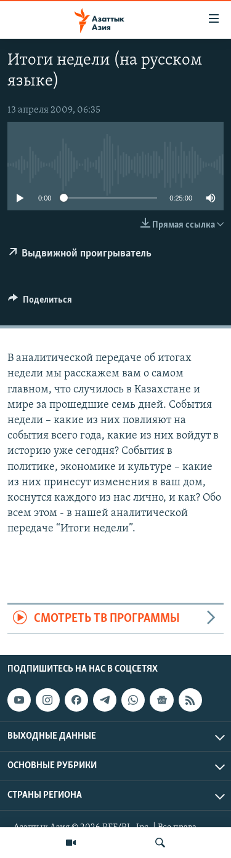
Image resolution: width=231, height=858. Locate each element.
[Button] (40, 302)
